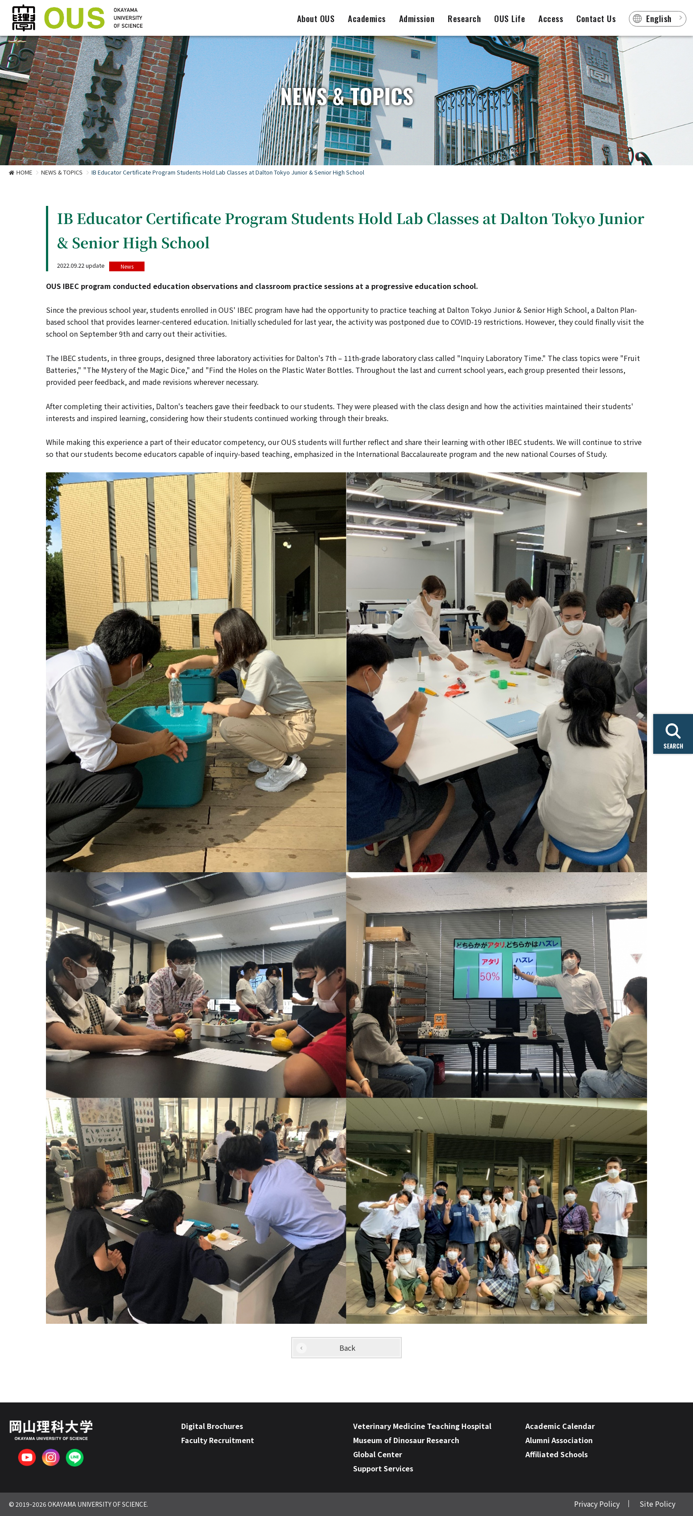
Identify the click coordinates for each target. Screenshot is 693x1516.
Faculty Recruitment (217, 1440)
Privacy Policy (597, 1503)
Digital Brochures (212, 1426)
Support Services (383, 1468)
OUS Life (509, 18)
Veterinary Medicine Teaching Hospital (422, 1426)
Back (347, 1347)
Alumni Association (559, 1440)
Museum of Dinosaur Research (406, 1440)
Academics (367, 18)
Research (464, 18)
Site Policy (657, 1503)
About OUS (316, 18)
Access (550, 18)
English (659, 18)
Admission (417, 18)
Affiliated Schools (556, 1454)
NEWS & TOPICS (62, 172)
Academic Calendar (560, 1426)
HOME (24, 172)
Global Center (377, 1454)
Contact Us (596, 18)
